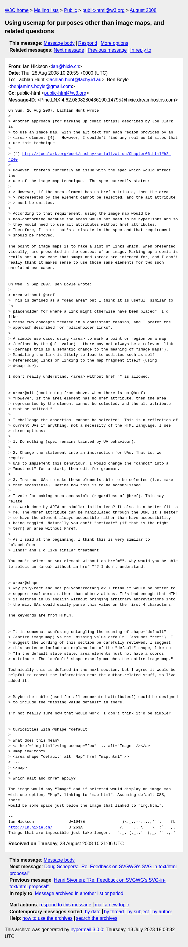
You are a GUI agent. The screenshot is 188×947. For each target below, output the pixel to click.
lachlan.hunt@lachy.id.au (74, 79)
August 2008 (143, 10)
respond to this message (65, 904)
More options (115, 43)
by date (92, 911)
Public (70, 10)
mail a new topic (112, 904)
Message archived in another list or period (79, 893)
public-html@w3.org (103, 10)
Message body (59, 43)
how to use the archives (48, 918)
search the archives (96, 918)
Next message (69, 50)
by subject (138, 911)
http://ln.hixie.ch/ (30, 827)
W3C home (17, 10)
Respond (87, 43)
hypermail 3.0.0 (86, 929)
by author (162, 911)
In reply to (140, 50)
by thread (114, 911)
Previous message (107, 50)
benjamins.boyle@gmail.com (41, 86)
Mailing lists (46, 10)
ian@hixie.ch (65, 66)
